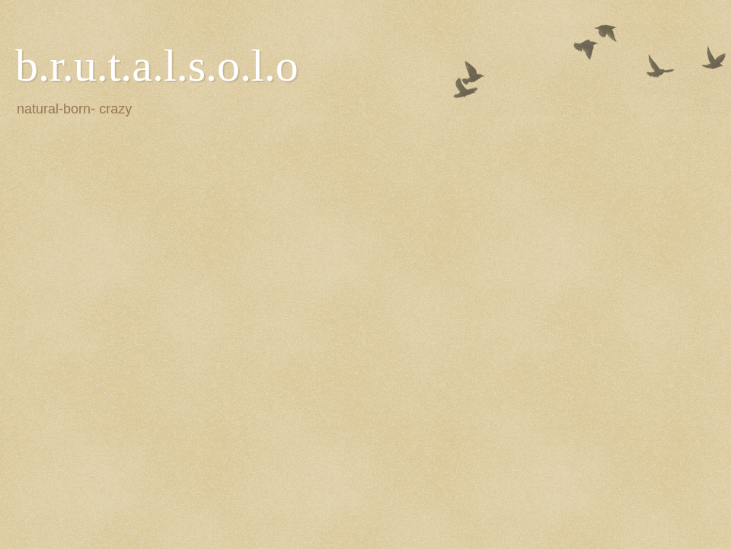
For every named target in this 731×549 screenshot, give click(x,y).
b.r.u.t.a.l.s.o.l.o (156, 65)
